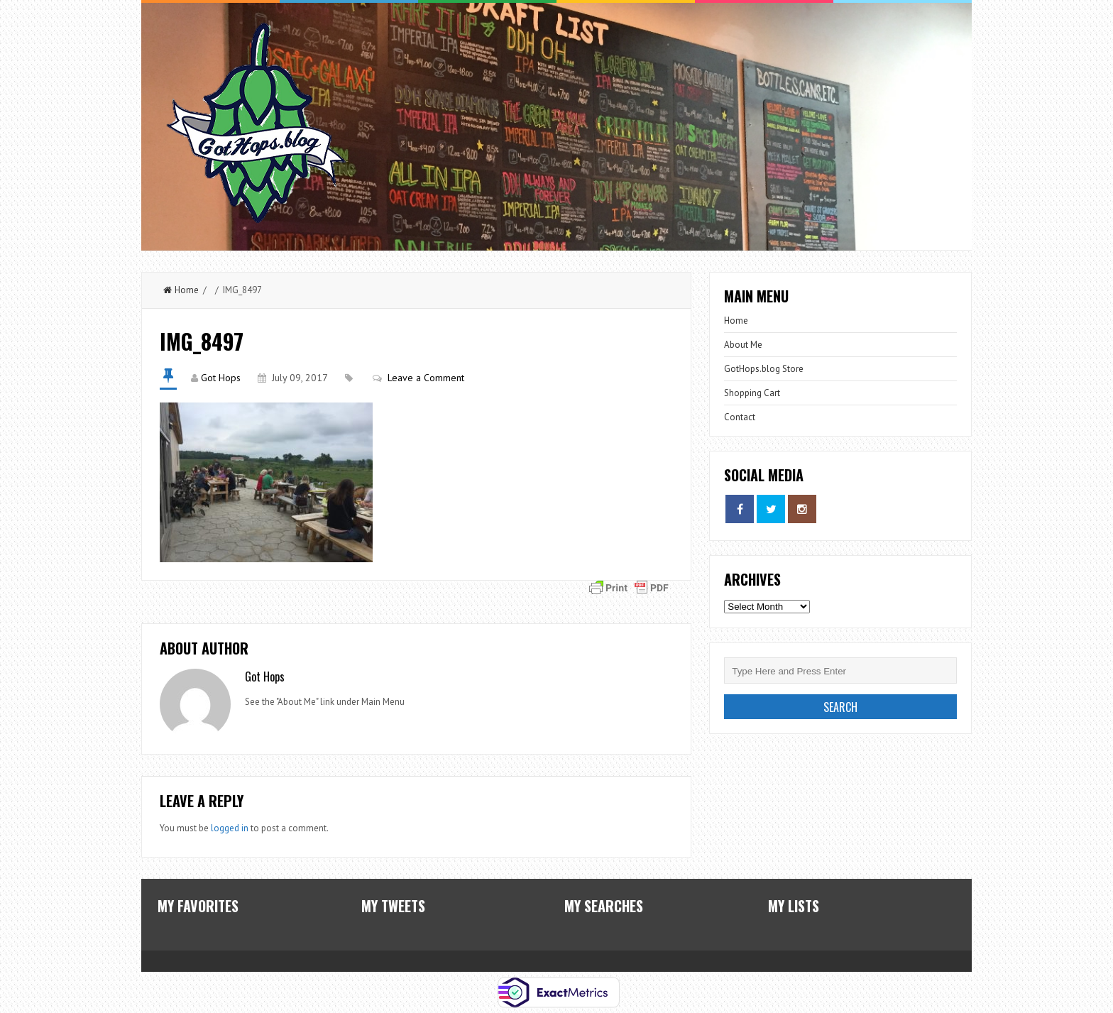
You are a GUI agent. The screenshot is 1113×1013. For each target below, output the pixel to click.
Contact (739, 417)
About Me (743, 345)
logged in (229, 828)
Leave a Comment (426, 377)
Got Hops (221, 377)
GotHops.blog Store (764, 369)
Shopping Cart (752, 393)
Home (181, 290)
